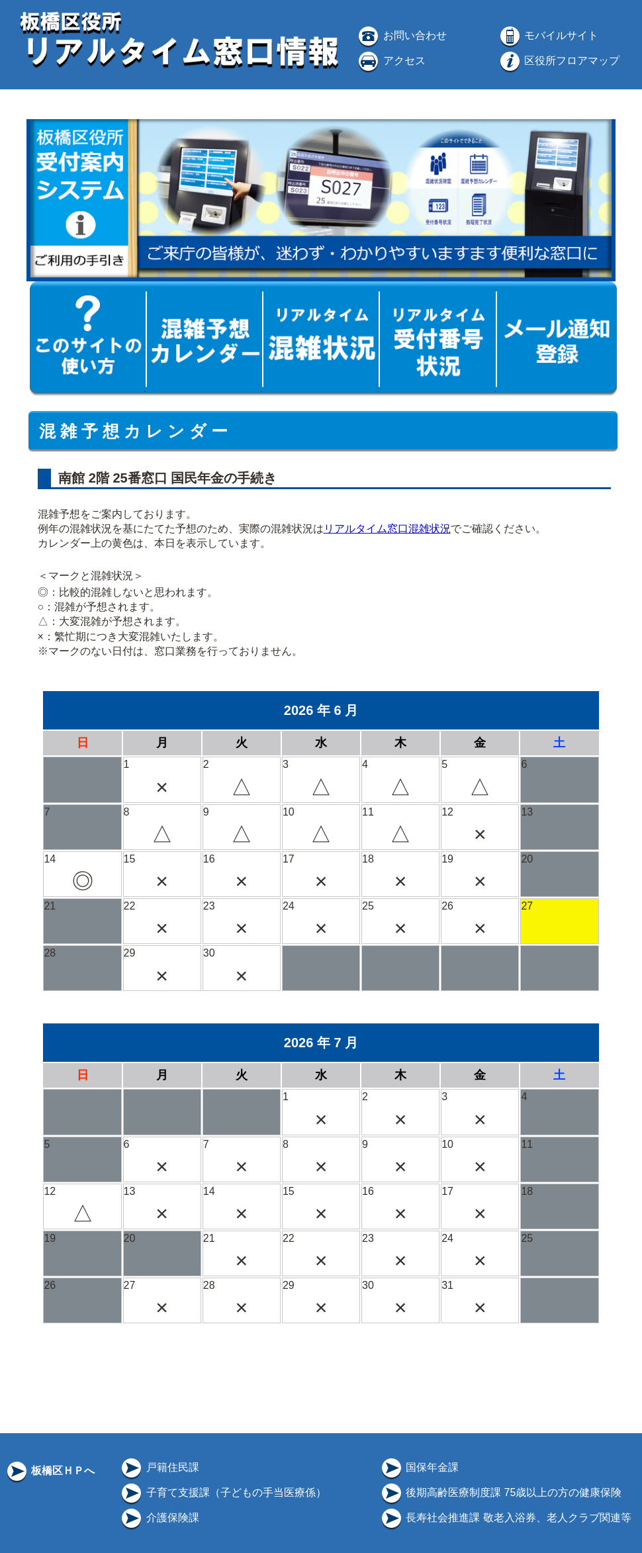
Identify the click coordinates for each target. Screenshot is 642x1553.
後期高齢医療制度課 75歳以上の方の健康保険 (500, 1492)
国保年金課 (419, 1467)
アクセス (390, 60)
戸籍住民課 (159, 1467)
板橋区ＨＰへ (50, 1470)
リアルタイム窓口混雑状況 (387, 528)
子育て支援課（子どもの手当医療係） (222, 1492)
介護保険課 (159, 1517)
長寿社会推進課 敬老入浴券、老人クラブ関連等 (505, 1517)
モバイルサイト (548, 35)
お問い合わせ (401, 35)
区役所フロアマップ (558, 60)
